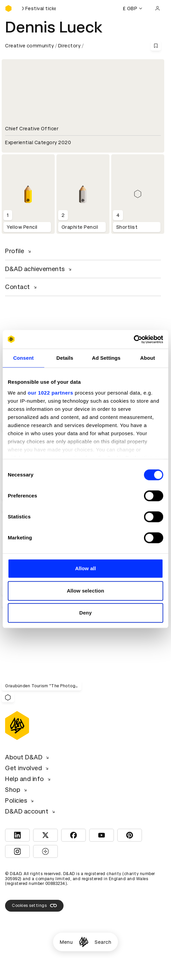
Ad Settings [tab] (106, 358)
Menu (66, 942)
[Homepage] (83, 942)
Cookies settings (34, 905)
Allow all (85, 568)
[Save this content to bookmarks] (156, 46)
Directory (69, 45)
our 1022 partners (50, 393)
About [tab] (147, 358)
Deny (85, 613)
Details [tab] (64, 358)
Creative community (29, 45)
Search (103, 942)
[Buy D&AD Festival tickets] (39, 8)
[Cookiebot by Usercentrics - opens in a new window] (133, 339)
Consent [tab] (23, 358)
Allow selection (85, 591)
